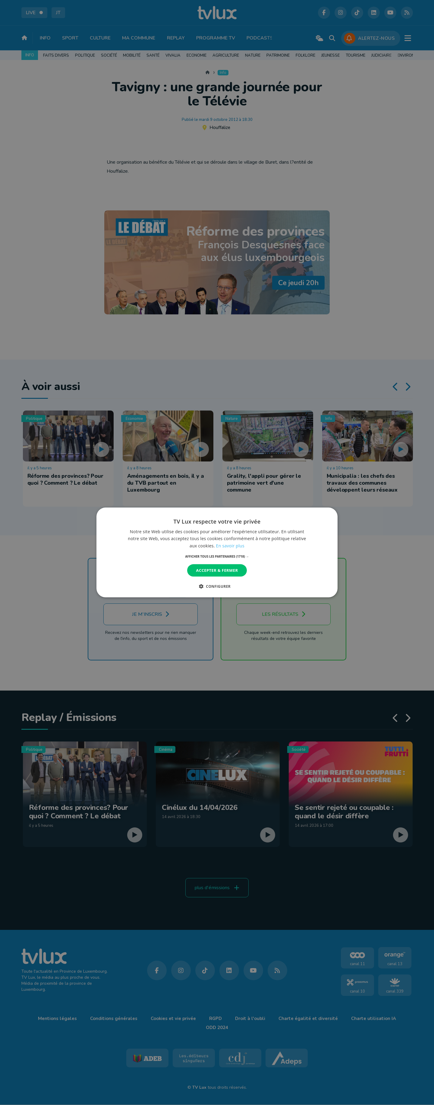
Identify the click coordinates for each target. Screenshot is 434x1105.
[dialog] (217, 552)
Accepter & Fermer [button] (217, 570)
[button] (217, 556)
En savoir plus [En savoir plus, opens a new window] (230, 545)
